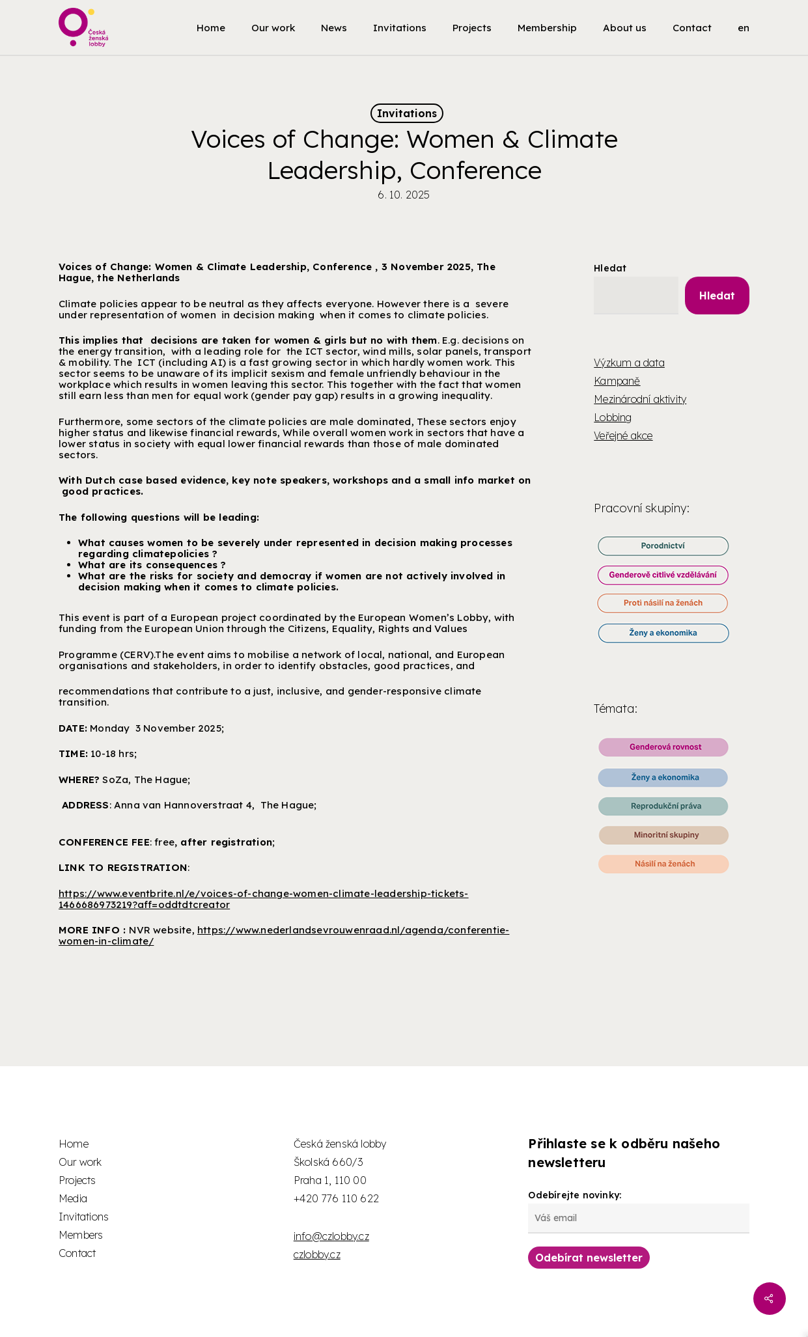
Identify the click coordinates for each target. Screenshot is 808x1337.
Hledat (610, 268)
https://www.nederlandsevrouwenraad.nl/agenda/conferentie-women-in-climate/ (284, 935)
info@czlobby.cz (331, 1236)
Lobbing (613, 417)
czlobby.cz (317, 1254)
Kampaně (617, 380)
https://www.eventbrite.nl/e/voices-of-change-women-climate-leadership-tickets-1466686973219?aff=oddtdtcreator (264, 899)
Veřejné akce (623, 435)
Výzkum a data (629, 362)
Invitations (407, 113)
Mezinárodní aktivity (640, 399)
